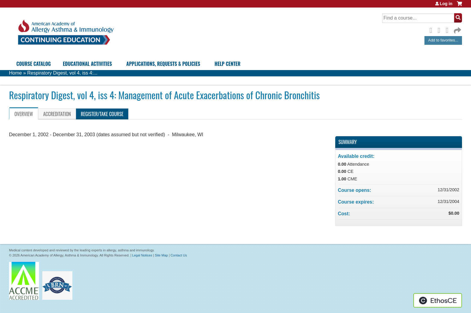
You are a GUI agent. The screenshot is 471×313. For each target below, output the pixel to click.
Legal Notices (142, 255)
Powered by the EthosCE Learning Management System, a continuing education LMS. (437, 300)
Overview (23, 114)
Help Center (227, 63)
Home (15, 72)
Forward (457, 29)
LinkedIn (449, 29)
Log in (446, 4)
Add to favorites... (443, 40)
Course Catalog (33, 63)
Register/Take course (102, 114)
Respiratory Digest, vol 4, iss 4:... (62, 72)
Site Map (161, 255)
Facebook (433, 29)
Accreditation (57, 114)
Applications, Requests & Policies (163, 63)
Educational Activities (87, 63)
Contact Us (179, 255)
